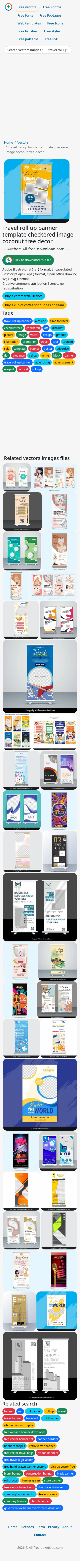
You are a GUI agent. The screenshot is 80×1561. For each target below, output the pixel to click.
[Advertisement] (40, 98)
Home (8, 142)
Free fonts (25, 15)
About (67, 1527)
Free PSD (51, 39)
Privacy (53, 1527)
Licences (27, 1527)
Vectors (22, 142)
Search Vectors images (24, 50)
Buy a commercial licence (24, 296)
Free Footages (50, 15)
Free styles (52, 31)
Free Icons (55, 23)
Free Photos (52, 7)
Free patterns (28, 39)
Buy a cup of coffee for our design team (34, 305)
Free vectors (27, 7)
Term (41, 1527)
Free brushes (28, 31)
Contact (40, 1535)
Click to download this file (28, 260)
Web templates (29, 23)
